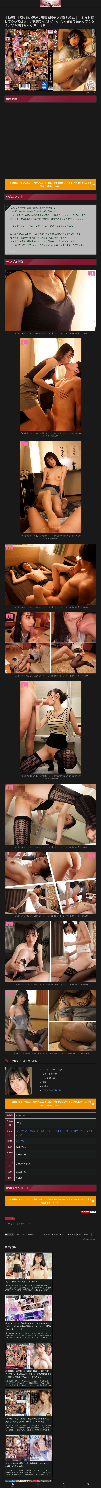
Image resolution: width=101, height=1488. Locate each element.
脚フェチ (78, 1133)
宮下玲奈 (20, 1143)
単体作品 (59, 1133)
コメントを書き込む (50, 1453)
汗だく (50, 1133)
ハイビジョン (22, 1133)
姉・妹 (69, 1133)
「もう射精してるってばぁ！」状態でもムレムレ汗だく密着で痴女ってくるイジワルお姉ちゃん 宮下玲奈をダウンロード (51, 1204)
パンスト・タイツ (34, 1237)
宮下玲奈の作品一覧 (51, 1091)
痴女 (43, 1133)
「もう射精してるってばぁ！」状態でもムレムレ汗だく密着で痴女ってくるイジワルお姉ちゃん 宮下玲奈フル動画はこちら (51, 185)
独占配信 (34, 1133)
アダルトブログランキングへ (21, 1227)
